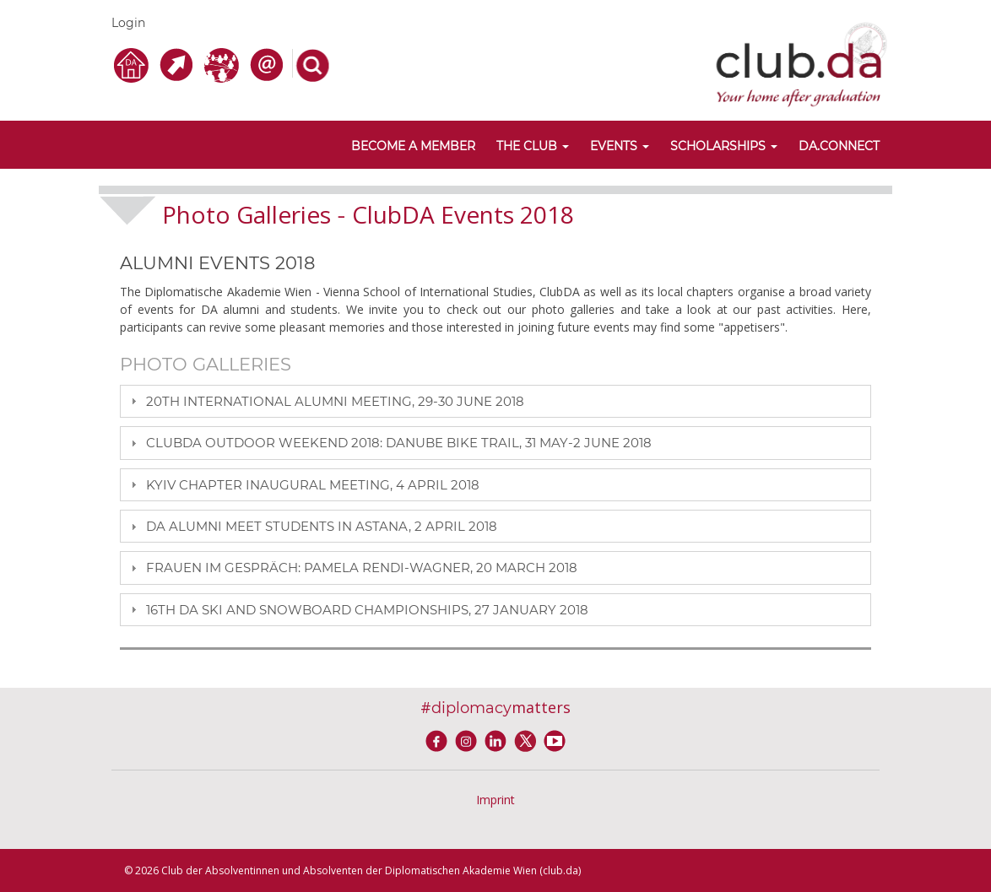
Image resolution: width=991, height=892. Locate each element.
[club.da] (801, 63)
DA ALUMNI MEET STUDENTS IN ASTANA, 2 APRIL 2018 (321, 526)
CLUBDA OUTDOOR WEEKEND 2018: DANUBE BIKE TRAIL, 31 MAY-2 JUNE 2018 (399, 443)
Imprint (495, 800)
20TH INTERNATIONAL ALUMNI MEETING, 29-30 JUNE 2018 (335, 401)
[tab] (495, 401)
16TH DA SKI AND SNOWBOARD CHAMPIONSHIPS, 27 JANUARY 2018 (367, 610)
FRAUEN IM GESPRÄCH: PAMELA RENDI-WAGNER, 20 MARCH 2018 (361, 568)
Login (128, 22)
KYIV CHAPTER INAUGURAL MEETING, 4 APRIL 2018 (312, 485)
